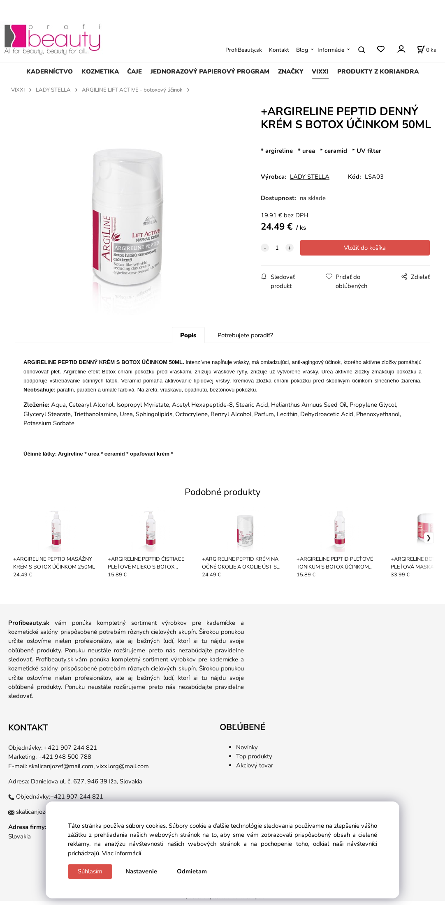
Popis (188, 339)
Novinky (247, 751)
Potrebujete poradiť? (245, 339)
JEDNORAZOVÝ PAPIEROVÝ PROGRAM (210, 71)
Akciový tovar (254, 769)
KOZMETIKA (100, 71)
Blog (302, 50)
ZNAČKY (291, 71)
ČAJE (134, 71)
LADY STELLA (53, 90)
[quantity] (277, 248)
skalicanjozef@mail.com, (62, 770)
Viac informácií (121, 853)
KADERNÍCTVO (49, 71)
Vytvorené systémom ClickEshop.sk (222, 900)
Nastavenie (141, 871)
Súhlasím (90, 871)
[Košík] (426, 49)
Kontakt (279, 50)
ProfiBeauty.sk (243, 50)
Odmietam (192, 871)
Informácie (331, 50)
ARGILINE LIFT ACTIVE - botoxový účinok (132, 90)
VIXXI (320, 71)
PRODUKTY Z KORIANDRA (378, 71)
